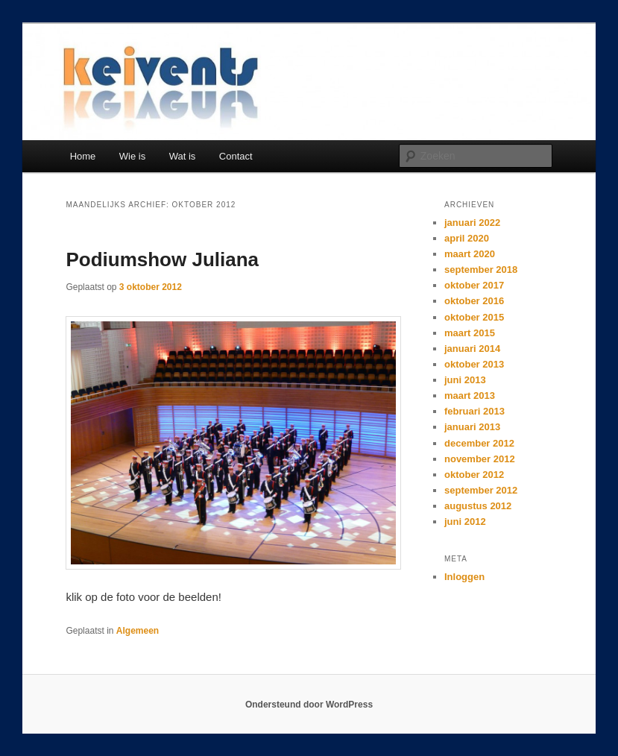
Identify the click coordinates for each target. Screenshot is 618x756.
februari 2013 (474, 411)
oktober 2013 (474, 364)
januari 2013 (472, 426)
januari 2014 (472, 348)
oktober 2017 (474, 285)
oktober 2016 (474, 300)
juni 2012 (465, 521)
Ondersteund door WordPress (309, 704)
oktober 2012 (474, 474)
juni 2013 (465, 379)
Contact (236, 156)
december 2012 (479, 443)
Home (83, 156)
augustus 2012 (477, 505)
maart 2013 (469, 395)
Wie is (132, 156)
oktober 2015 (474, 317)
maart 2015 (469, 332)
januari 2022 (472, 222)
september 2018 (480, 269)
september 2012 (480, 490)
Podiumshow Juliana (162, 259)
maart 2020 (469, 253)
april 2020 (466, 238)
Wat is (182, 156)
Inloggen (464, 576)
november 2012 (479, 458)
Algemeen (137, 631)
